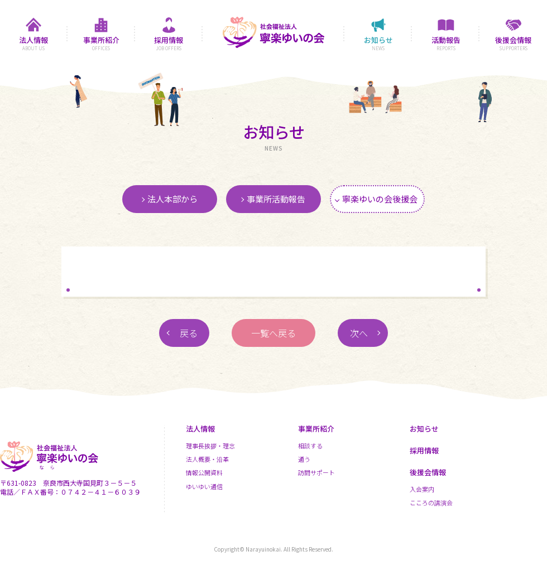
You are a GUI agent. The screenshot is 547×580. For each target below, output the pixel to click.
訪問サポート (316, 472)
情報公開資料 (204, 472)
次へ (359, 333)
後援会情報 (428, 472)
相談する (310, 445)
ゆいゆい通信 (204, 486)
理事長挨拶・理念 (210, 445)
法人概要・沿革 (207, 459)
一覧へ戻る (273, 333)
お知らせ (424, 428)
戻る (189, 333)
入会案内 (422, 489)
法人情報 (200, 428)
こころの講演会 (431, 502)
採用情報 (424, 450)
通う (304, 459)
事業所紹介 (316, 428)
